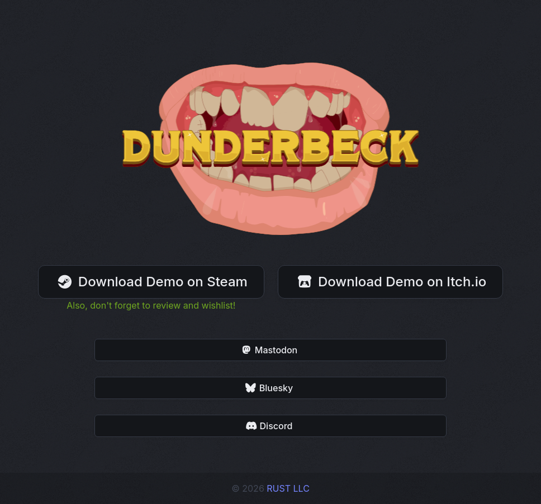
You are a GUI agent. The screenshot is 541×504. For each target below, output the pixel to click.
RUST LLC (288, 488)
